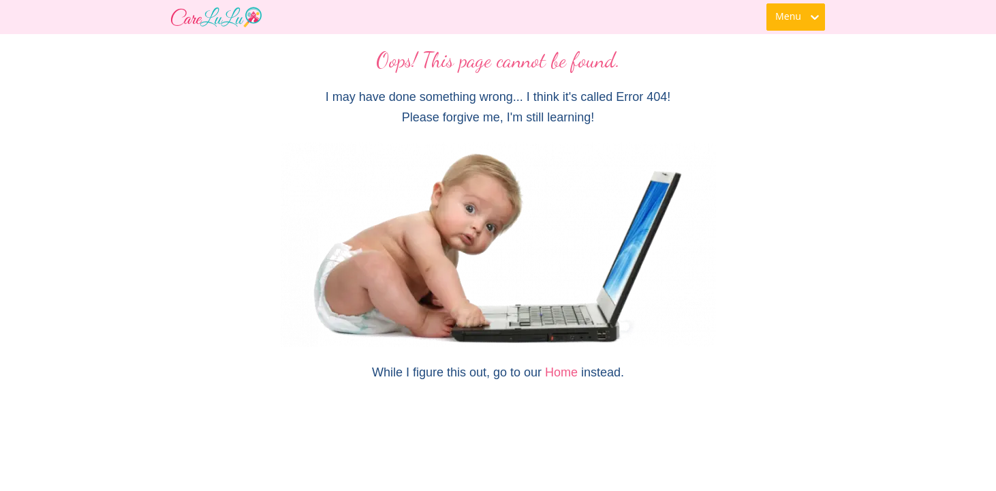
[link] (216, 17)
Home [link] (561, 372)
